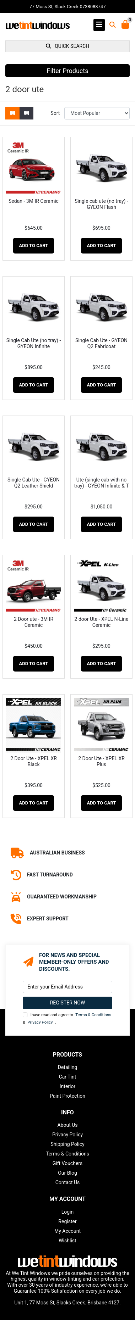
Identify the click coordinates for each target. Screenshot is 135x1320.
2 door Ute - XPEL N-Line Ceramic (102, 622)
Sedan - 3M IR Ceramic (34, 201)
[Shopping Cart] (125, 25)
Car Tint (67, 1077)
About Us (67, 1125)
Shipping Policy (67, 1144)
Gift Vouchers (68, 1163)
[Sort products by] (97, 113)
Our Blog (67, 1173)
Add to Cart (33, 245)
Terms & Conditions (93, 1014)
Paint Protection (67, 1096)
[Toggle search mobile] (110, 25)
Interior (67, 1086)
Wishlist (67, 1240)
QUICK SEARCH (68, 46)
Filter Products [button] (67, 70)
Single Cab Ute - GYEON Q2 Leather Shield (33, 483)
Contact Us (67, 1182)
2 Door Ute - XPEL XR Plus (101, 761)
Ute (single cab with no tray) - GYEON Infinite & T (101, 483)
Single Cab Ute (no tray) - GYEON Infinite (33, 343)
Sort (55, 113)
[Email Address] (67, 987)
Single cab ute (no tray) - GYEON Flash (101, 204)
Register (67, 1221)
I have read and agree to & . (67, 1018)
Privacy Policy (40, 1022)
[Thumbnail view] (12, 113)
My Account (67, 1231)
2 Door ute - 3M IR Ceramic (33, 622)
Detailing (67, 1067)
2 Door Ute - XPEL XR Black (33, 761)
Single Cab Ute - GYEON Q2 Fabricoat (101, 343)
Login (67, 1212)
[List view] (26, 113)
